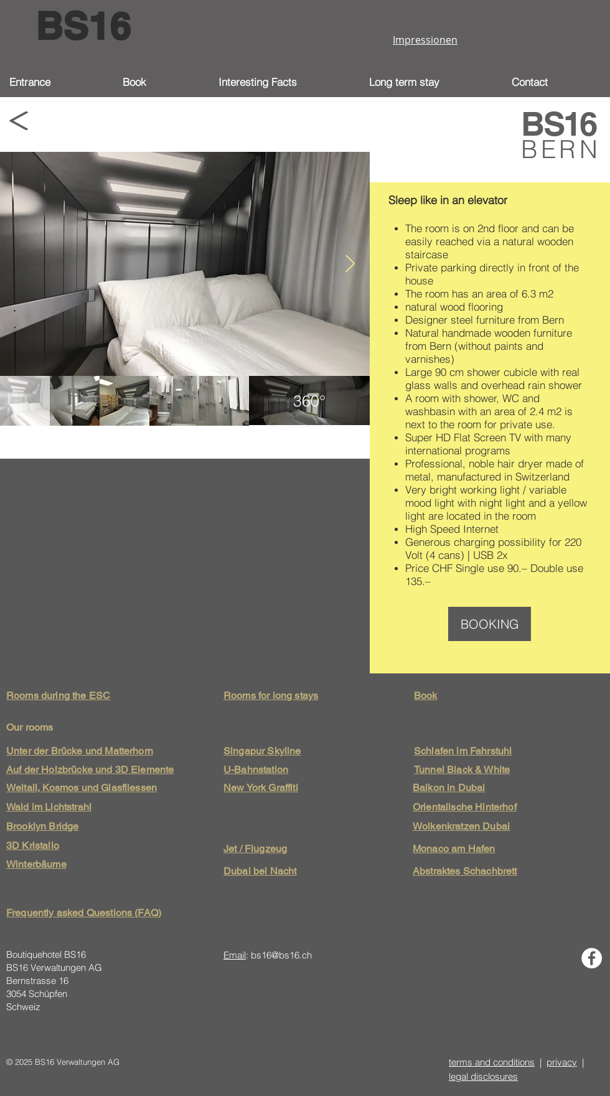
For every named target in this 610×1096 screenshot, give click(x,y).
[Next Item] (349, 264)
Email (234, 955)
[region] (309, 401)
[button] (284, 82)
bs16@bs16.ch (281, 955)
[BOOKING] (489, 624)
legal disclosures (483, 1076)
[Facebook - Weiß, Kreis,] (591, 958)
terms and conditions (492, 1062)
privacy (562, 1062)
